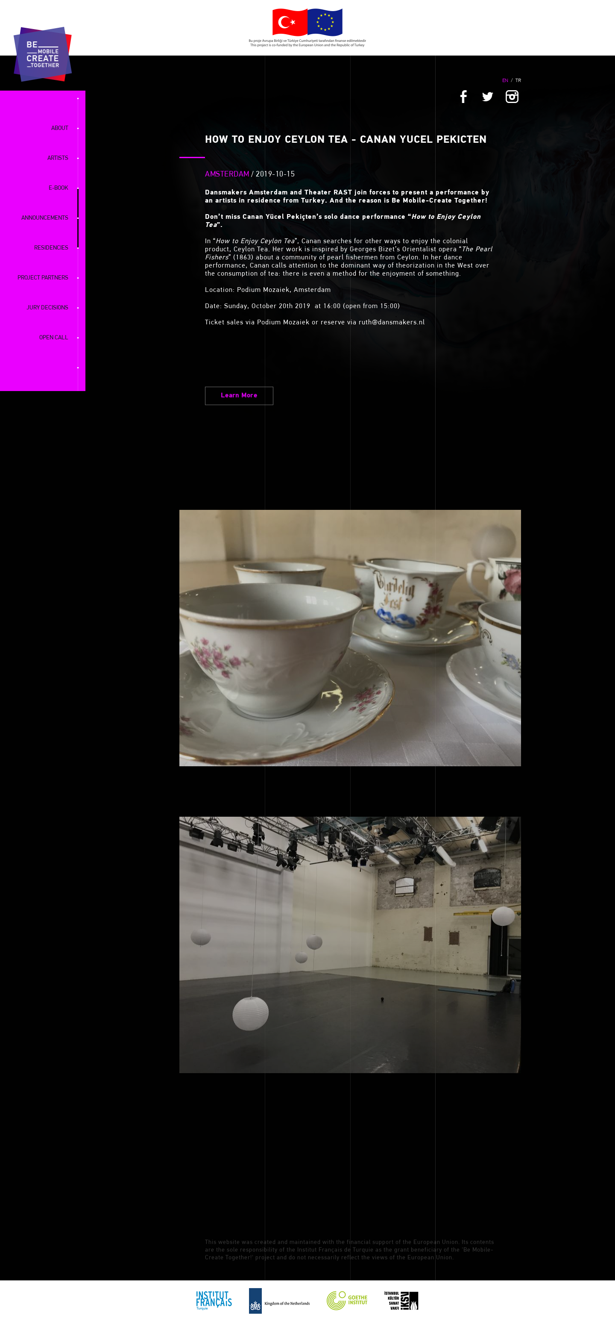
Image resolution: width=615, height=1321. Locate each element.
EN (505, 80)
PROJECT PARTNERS (43, 278)
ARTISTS (57, 158)
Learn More (239, 456)
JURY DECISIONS (47, 308)
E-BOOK (58, 188)
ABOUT (59, 128)
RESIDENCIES (51, 248)
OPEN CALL (53, 338)
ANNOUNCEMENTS (44, 218)
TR (518, 80)
